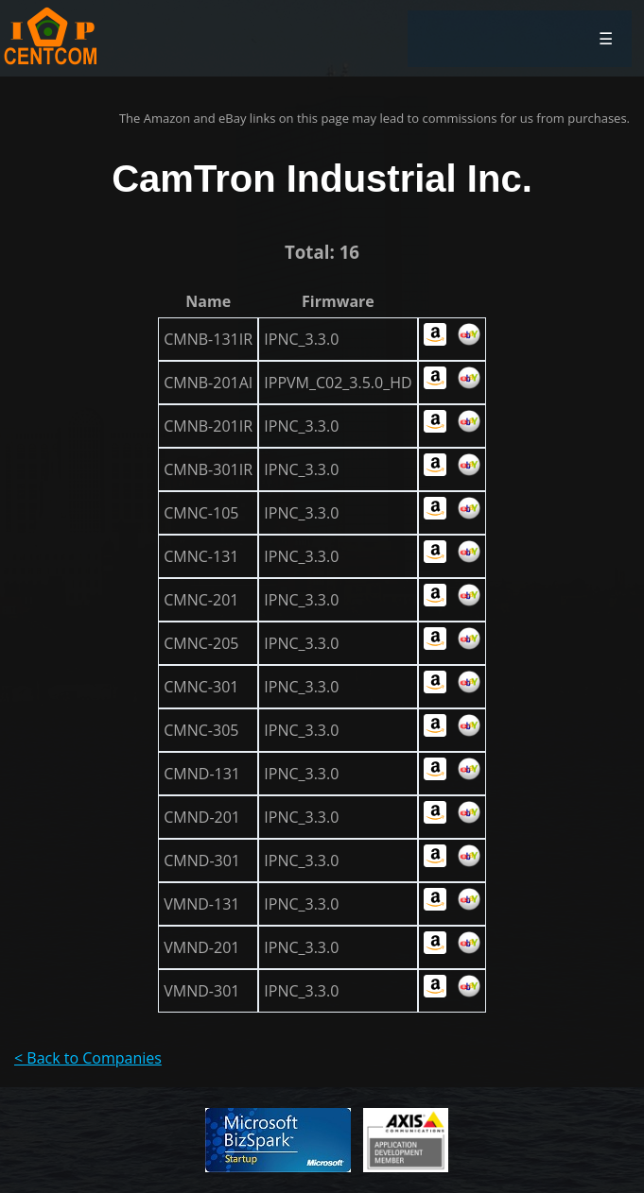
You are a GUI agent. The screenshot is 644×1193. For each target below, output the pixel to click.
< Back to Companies (88, 1058)
